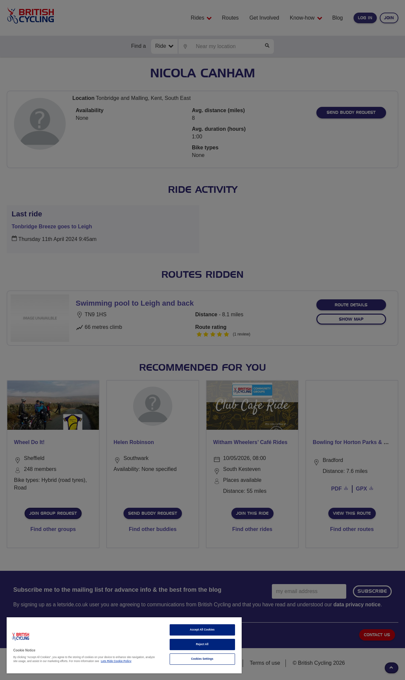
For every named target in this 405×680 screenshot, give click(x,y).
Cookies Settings (202, 658)
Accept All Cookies (202, 629)
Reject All (202, 644)
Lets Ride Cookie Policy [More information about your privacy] (116, 661)
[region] (124, 645)
